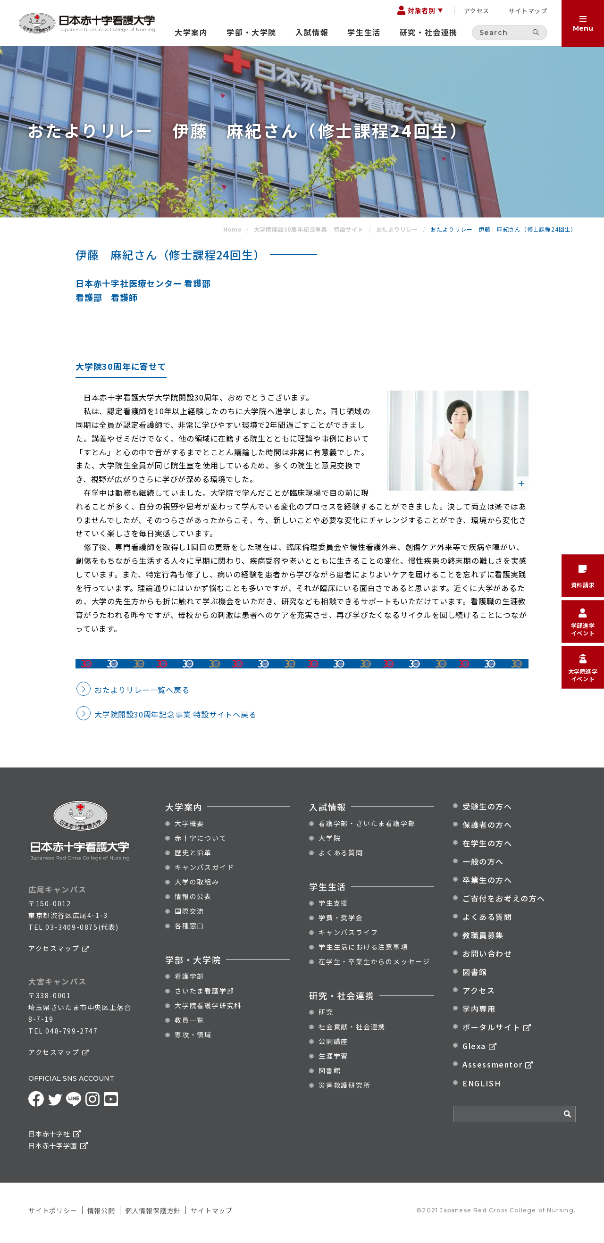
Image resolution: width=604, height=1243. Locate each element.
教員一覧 (189, 1025)
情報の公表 (193, 902)
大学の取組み (197, 887)
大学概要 (189, 829)
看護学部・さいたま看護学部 (367, 829)
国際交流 (189, 916)
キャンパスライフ (348, 938)
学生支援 (333, 908)
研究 (326, 1017)
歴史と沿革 (193, 858)
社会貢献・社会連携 (352, 1032)
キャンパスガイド (204, 872)
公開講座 (333, 1046)
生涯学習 (333, 1061)
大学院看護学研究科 (208, 1011)
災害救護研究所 (345, 1090)
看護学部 (189, 981)
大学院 (330, 843)
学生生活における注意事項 (363, 952)
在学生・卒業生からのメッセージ (374, 967)
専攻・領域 (193, 1040)
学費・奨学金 (341, 923)
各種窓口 (189, 931)
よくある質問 (341, 858)
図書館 (330, 1076)
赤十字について (201, 843)
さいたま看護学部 (204, 996)
